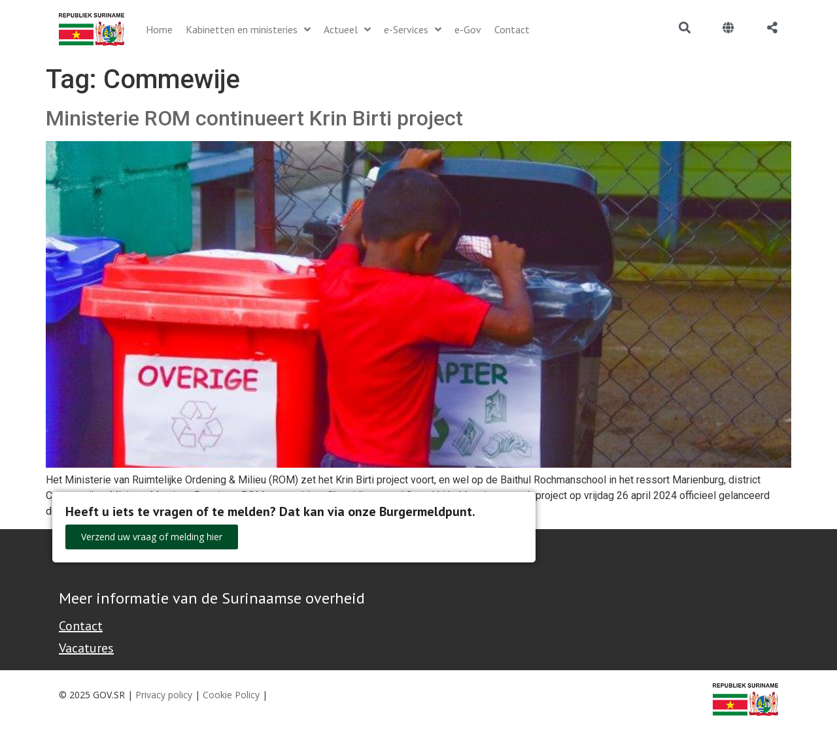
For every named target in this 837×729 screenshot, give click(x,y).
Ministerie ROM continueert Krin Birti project (254, 118)
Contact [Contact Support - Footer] (81, 625)
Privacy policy (163, 694)
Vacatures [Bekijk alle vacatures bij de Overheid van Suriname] (86, 648)
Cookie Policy (231, 694)
